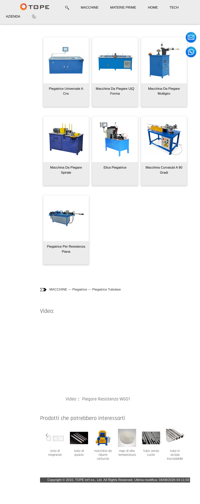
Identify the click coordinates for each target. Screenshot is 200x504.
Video (9, 71)
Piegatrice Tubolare (106, 289)
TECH (174, 7)
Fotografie (13, 46)
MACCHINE (90, 7)
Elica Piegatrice (115, 167)
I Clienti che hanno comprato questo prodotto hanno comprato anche (16, 89)
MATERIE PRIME (123, 7)
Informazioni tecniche (12, 58)
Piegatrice (79, 289)
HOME (153, 7)
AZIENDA (13, 16)
